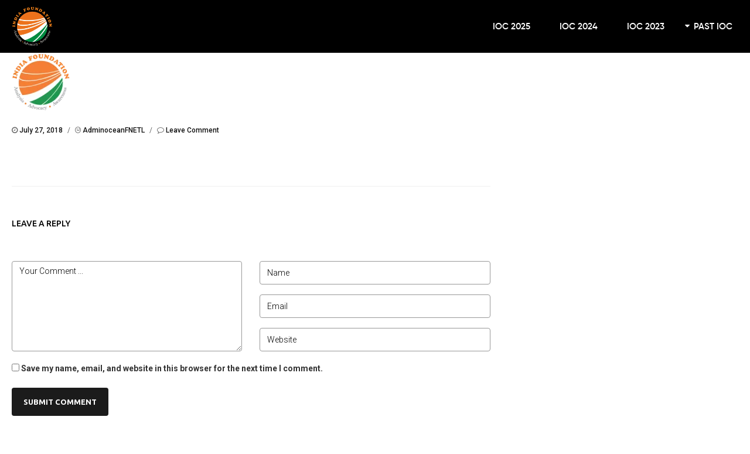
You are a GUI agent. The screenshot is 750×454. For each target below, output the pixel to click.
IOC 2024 (579, 26)
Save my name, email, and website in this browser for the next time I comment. (172, 368)
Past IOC (713, 26)
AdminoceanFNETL (114, 130)
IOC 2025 (511, 26)
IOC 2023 (645, 26)
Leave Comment (192, 130)
